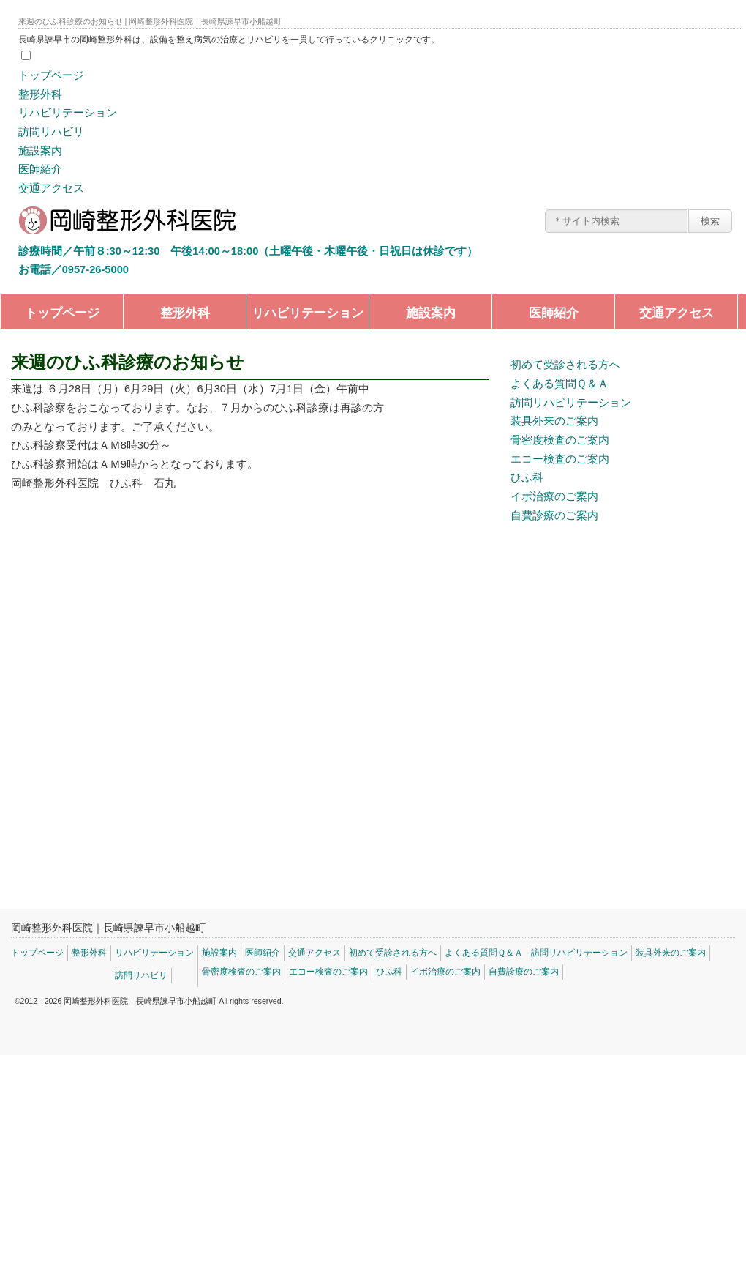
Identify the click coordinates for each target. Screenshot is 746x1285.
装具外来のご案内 (554, 421)
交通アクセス (51, 188)
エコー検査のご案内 (559, 459)
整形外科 (40, 94)
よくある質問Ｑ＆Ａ (559, 384)
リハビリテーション (67, 113)
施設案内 (40, 151)
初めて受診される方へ (565, 364)
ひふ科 (526, 477)
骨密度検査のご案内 (559, 440)
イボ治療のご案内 (554, 496)
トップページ (51, 75)
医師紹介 (40, 169)
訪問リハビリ (51, 132)
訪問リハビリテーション (570, 403)
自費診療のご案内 (554, 515)
